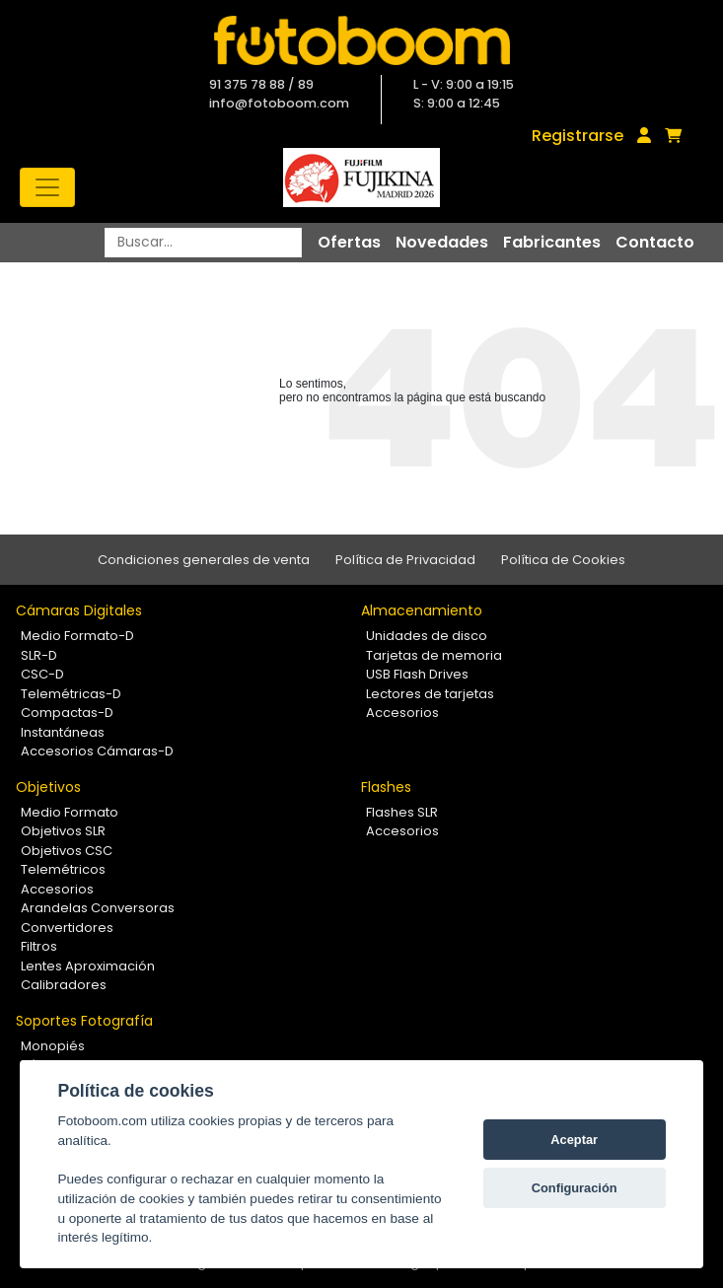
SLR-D (39, 655)
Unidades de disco (426, 635)
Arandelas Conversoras (98, 907)
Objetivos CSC (66, 850)
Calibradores (64, 984)
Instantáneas (63, 732)
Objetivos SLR (63, 831)
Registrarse (577, 135)
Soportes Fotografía (84, 1021)
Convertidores (67, 927)
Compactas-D (67, 712)
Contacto (654, 242)
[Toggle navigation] (47, 187)
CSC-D (42, 674)
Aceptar (574, 1139)
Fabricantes (552, 242)
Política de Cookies (563, 559)
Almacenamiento (421, 610)
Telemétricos (63, 869)
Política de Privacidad (405, 559)
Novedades (442, 242)
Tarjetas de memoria (434, 655)
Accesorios (402, 712)
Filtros (39, 946)
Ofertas (349, 242)
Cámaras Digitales (79, 610)
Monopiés (53, 1046)
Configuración (574, 1188)
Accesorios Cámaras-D (97, 751)
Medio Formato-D (77, 635)
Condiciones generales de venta (204, 559)
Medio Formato (69, 812)
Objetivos (48, 787)
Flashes (386, 787)
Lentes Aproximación (88, 966)
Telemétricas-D (71, 693)
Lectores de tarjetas (430, 693)
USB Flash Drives (417, 674)
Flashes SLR (402, 812)
